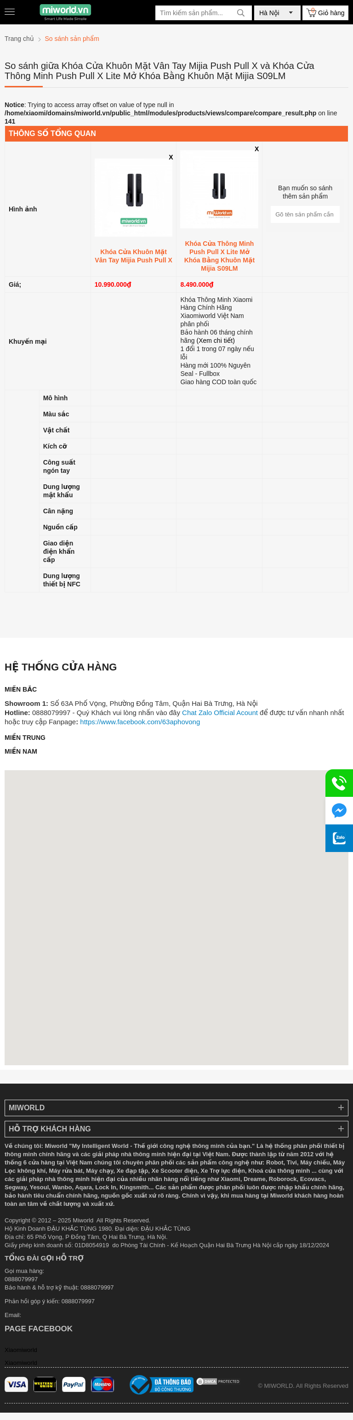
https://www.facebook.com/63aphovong (140, 722)
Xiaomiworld (21, 1349)
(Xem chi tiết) (216, 340)
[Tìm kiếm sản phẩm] (203, 13)
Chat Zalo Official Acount (220, 712)
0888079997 (78, 1301)
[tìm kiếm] (241, 13)
